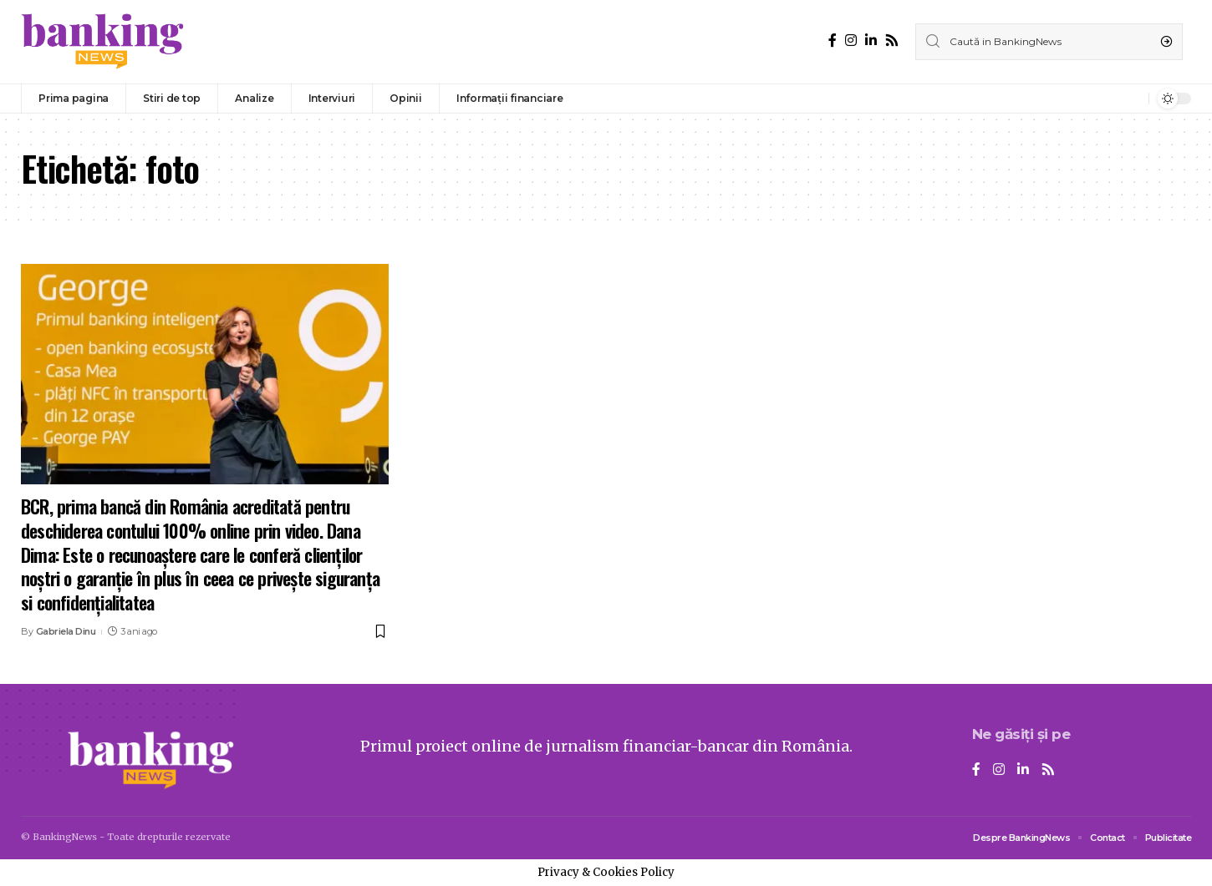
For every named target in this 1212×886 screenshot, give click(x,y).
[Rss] (892, 40)
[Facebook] (832, 40)
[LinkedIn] (871, 40)
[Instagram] (851, 40)
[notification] (1131, 98)
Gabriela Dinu (66, 631)
